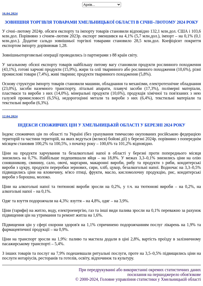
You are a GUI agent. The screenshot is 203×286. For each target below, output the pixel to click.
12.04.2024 (10, 116)
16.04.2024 (10, 13)
